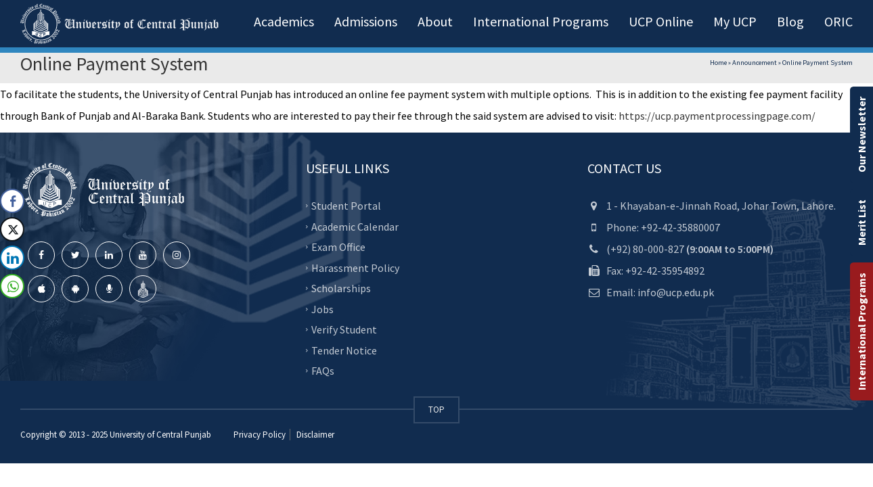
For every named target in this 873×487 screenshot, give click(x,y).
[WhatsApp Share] (12, 286)
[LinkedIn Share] (12, 258)
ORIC (838, 21)
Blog (790, 21)
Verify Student (344, 329)
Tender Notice (344, 349)
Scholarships (341, 288)
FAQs (322, 370)
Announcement (754, 62)
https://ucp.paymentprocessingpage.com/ (717, 115)
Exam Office (338, 247)
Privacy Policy (259, 434)
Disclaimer (314, 434)
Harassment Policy (355, 267)
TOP (436, 409)
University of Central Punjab (160, 434)
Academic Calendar (355, 226)
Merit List (861, 223)
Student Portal (346, 205)
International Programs (861, 331)
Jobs (322, 308)
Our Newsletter (861, 134)
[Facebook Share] (12, 201)
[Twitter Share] (12, 229)
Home (718, 62)
